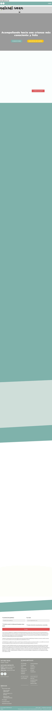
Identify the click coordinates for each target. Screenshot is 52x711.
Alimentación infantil (7, 704)
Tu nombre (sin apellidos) (8, 618)
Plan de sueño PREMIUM (6, 691)
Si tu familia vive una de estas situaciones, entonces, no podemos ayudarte (24, 669)
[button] (19, 12)
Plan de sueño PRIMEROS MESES (7, 698)
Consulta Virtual (6, 702)
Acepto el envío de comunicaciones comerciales (37, 625)
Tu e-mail (28, 618)
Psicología (4, 700)
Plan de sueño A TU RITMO (7, 694)
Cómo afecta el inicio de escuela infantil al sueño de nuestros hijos (33, 681)
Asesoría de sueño (6, 689)
